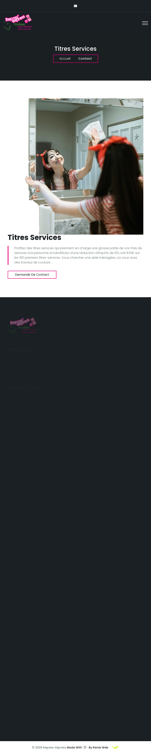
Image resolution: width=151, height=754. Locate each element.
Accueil (64, 58)
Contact (85, 58)
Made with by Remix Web (93, 747)
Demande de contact (32, 274)
